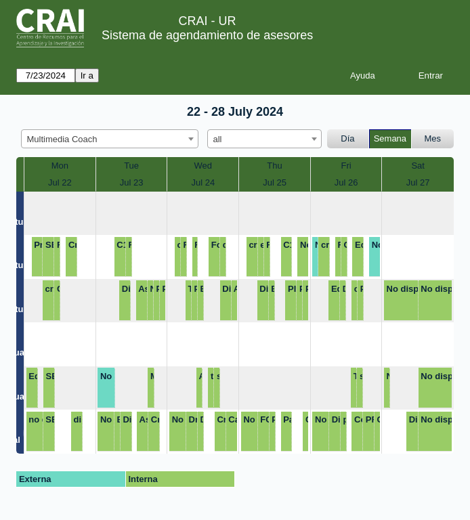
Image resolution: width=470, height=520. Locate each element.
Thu (274, 165)
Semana (390, 138)
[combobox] (109, 138)
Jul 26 (346, 182)
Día (347, 138)
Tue (131, 165)
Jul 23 (132, 182)
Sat (418, 165)
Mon (59, 165)
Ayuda (362, 75)
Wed (203, 165)
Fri (346, 165)
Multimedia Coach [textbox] (62, 139)
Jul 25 (274, 182)
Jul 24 (203, 182)
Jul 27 (418, 182)
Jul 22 (60, 182)
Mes (433, 138)
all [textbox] (217, 139)
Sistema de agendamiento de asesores (207, 35)
